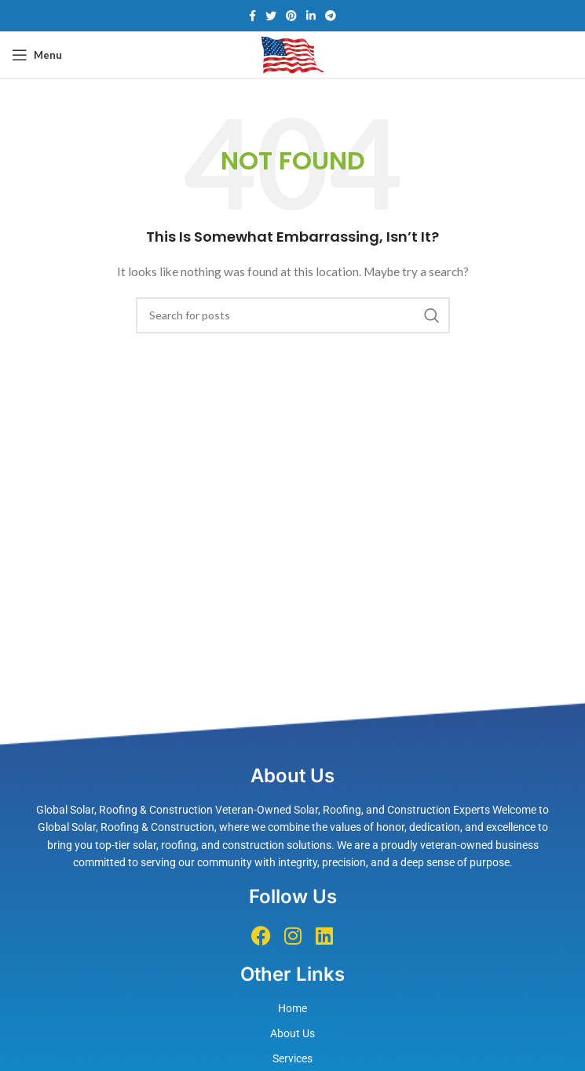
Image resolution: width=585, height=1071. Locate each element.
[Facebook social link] (252, 15)
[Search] (293, 315)
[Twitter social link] (271, 15)
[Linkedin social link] (311, 15)
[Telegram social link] (330, 15)
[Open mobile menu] (37, 55)
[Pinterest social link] (291, 15)
